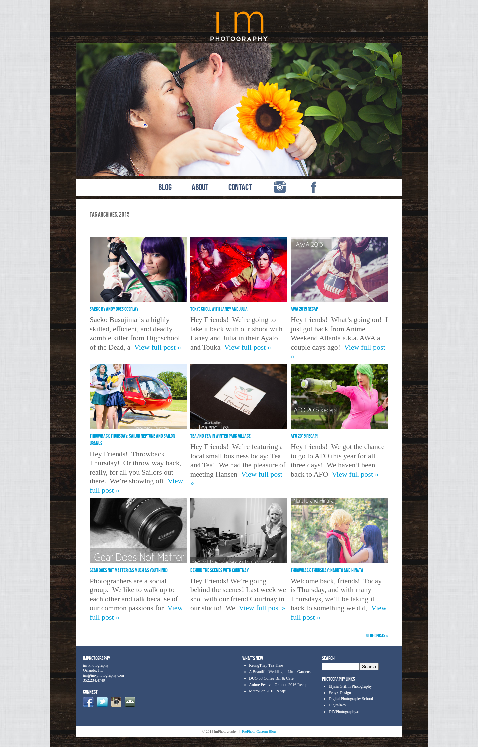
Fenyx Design (340, 692)
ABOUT (200, 187)
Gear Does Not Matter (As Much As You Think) (129, 570)
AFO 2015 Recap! (304, 436)
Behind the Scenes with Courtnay (219, 570)
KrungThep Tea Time (266, 665)
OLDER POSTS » (377, 635)
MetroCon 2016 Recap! (267, 691)
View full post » (157, 347)
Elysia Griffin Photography (350, 686)
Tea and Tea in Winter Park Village (220, 436)
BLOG (165, 187)
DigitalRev (337, 705)
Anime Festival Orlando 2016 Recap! (279, 684)
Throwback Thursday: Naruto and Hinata (327, 570)
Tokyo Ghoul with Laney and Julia (219, 309)
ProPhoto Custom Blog (259, 731)
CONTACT (240, 187)
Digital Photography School (351, 698)
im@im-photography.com (103, 675)
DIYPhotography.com (346, 711)
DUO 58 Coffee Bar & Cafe (271, 678)
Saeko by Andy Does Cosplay (114, 309)
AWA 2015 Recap (304, 309)
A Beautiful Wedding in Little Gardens (280, 671)
